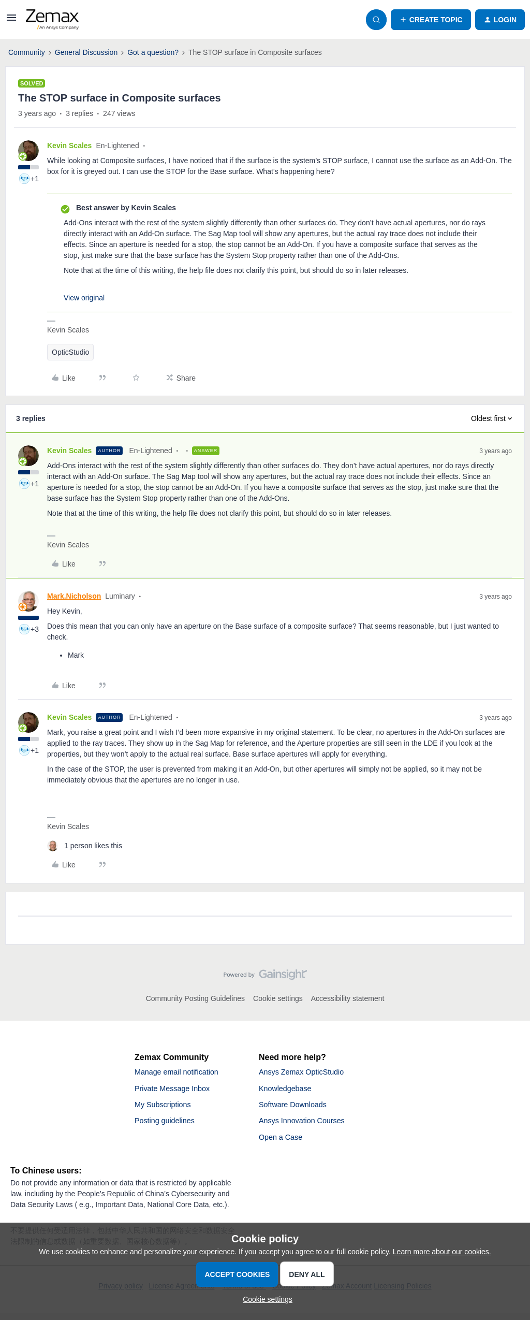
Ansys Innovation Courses (307, 1125)
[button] (11, 21)
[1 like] (84, 845)
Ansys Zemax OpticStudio (306, 1072)
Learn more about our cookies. (442, 1252)
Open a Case (283, 1143)
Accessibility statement (348, 998)
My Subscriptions (166, 1108)
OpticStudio (70, 352)
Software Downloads (297, 1108)
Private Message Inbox (177, 1090)
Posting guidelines (168, 1125)
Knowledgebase (288, 1090)
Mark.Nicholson (74, 596)
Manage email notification (181, 1072)
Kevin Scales (69, 145)
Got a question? (153, 52)
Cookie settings (278, 998)
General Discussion (86, 52)
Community (26, 52)
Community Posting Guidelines (195, 998)
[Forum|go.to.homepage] (52, 19)
